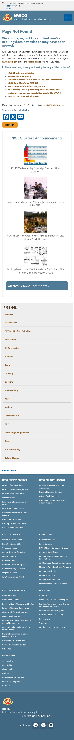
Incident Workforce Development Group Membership (16, 621)
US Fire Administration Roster (15, 645)
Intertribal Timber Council (13, 508)
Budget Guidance (47, 575)
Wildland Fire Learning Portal (52, 627)
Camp (7, 364)
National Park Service (11, 519)
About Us (43, 595)
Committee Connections (49, 579)
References (10, 339)
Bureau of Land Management (15, 489)
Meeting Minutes (9, 556)
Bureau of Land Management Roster (18, 604)
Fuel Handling (11, 390)
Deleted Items (12, 458)
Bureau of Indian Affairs (12, 485)
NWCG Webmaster (55, 105)
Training (43, 623)
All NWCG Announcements (27, 286)
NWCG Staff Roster (10, 595)
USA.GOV (6, 685)
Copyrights (7, 665)
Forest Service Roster (11, 616)
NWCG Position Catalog (19, 76)
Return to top (9, 470)
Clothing (9, 373)
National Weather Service (50, 492)
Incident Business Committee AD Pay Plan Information (35, 79)
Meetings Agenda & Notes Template (55, 567)
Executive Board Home (12, 539)
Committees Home (47, 539)
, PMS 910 (23, 83)
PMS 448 (9, 314)
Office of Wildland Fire (49, 496)
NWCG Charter (8, 560)
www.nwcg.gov (9, 61)
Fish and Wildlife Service (13, 493)
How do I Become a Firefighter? (23, 96)
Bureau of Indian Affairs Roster (15, 608)
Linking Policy (8, 669)
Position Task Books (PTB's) (51, 614)
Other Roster (7, 649)
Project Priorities (9, 572)
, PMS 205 (27, 86)
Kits (7, 398)
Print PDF (10, 124)
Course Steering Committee (14, 552)
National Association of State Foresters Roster (15, 635)
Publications (44, 619)
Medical (8, 407)
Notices (5, 673)
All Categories (12, 348)
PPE (7, 424)
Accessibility (7, 661)
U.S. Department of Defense (14, 523)
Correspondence (9, 548)
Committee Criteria (47, 571)
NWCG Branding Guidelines (14, 677)
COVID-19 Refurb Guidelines (18, 331)
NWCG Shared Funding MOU (14, 564)
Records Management (12, 681)
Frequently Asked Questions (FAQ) (54, 599)
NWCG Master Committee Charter (54, 548)
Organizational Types (48, 552)
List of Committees (47, 544)
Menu (68, 17)
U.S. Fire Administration (12, 527)
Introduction (11, 322)
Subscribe (44, 716)
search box (33, 61)
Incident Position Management (52, 610)
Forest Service (8, 497)
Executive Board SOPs (11, 544)
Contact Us (28, 716)
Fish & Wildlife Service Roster (15, 612)
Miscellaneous (12, 415)
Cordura (9, 381)
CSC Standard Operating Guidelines (55, 563)
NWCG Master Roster (11, 599)
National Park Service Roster (14, 640)
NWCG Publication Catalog (21, 73)
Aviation (9, 356)
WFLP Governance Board (13, 577)
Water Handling (12, 449)
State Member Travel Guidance (53, 583)
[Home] (7, 17)
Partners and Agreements (13, 568)
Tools (7, 441)
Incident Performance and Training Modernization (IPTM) (55, 605)
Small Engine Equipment (17, 432)
